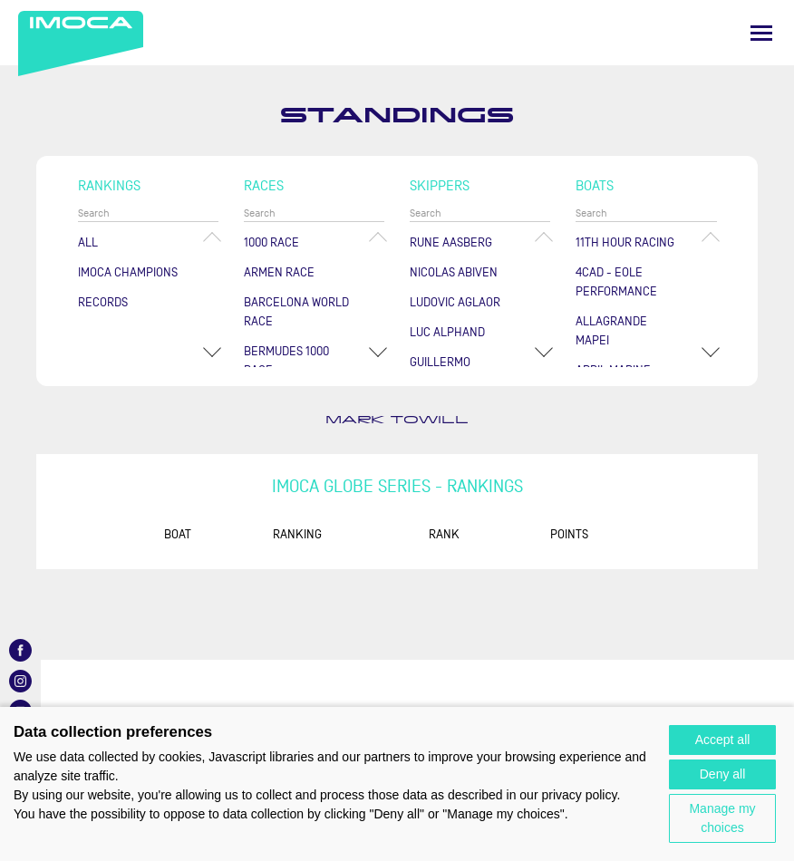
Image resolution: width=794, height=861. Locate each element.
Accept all (722, 739)
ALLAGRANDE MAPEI (611, 330)
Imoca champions (128, 272)
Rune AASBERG (451, 242)
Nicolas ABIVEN (454, 272)
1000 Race (271, 242)
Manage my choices (722, 818)
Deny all (723, 774)
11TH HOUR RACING (625, 242)
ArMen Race (279, 272)
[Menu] (761, 33)
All (88, 242)
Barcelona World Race (296, 311)
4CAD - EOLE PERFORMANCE (616, 282)
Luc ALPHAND (447, 332)
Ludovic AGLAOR (455, 302)
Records (103, 302)
